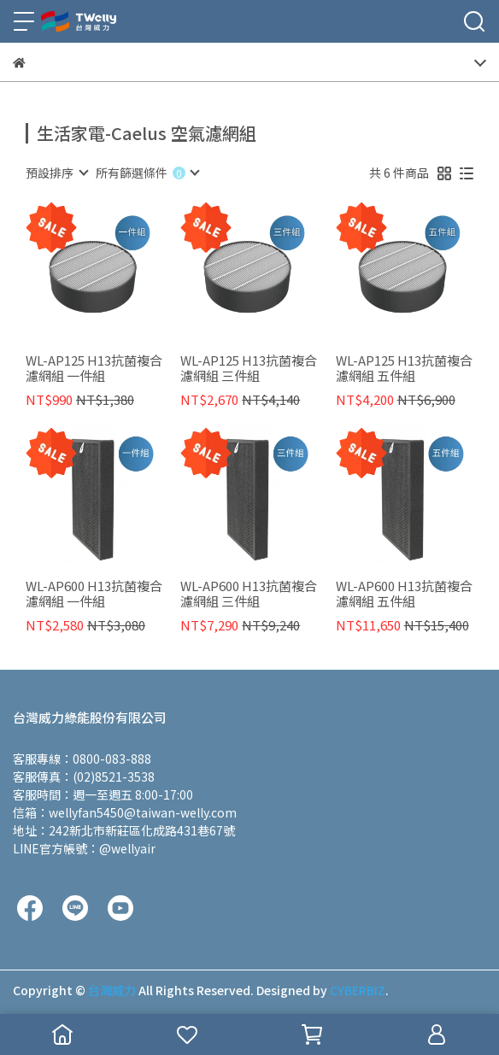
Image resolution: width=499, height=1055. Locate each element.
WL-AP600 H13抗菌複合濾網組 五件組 (404, 593)
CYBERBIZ (357, 990)
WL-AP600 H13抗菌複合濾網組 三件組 (248, 593)
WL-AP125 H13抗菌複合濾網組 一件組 (94, 368)
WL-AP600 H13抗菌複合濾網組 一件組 (94, 593)
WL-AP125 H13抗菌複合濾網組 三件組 (248, 368)
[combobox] (56, 172)
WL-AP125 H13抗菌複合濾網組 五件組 (404, 368)
